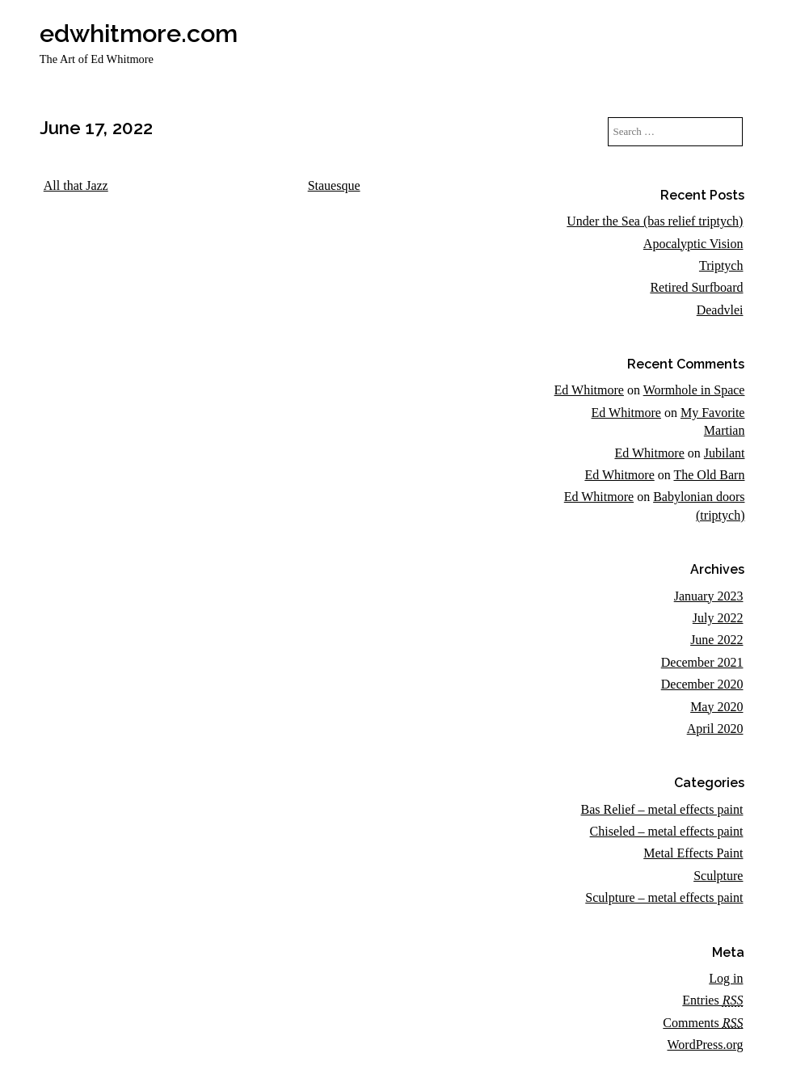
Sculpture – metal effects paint (664, 897)
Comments (703, 1023)
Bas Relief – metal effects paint (661, 809)
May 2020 (716, 707)
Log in (726, 978)
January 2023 (709, 596)
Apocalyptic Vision (693, 244)
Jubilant (724, 453)
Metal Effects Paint (693, 853)
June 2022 (716, 640)
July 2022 (718, 618)
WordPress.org (705, 1044)
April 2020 (715, 728)
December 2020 (702, 684)
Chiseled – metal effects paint (667, 831)
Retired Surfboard (696, 287)
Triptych (721, 265)
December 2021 (702, 662)
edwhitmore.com (139, 33)
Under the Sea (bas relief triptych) (655, 221)
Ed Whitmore (589, 390)
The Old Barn (708, 475)
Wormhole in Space (694, 390)
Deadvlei (720, 310)
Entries (712, 1000)
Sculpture (718, 875)
